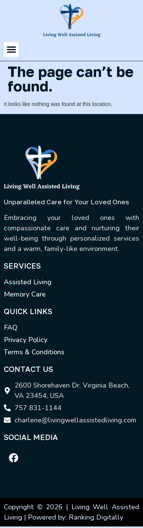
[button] (11, 49)
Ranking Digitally (96, 517)
